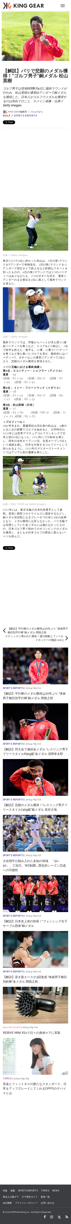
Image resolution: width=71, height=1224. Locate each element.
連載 (12, 1190)
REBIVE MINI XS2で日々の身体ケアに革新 (31, 1033)
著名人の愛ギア (11, 1197)
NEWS (55, 1190)
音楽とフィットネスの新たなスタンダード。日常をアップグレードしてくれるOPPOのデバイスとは (34, 1088)
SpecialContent (11, 1027)
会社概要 (7, 1203)
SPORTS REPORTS (25, 115)
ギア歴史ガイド (30, 1197)
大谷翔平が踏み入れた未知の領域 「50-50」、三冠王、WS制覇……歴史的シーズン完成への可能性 (34, 865)
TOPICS (7, 1078)
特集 (5, 1190)
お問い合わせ (47, 1203)
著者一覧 (45, 1197)
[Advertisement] (35, 163)
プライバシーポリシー (26, 1203)
